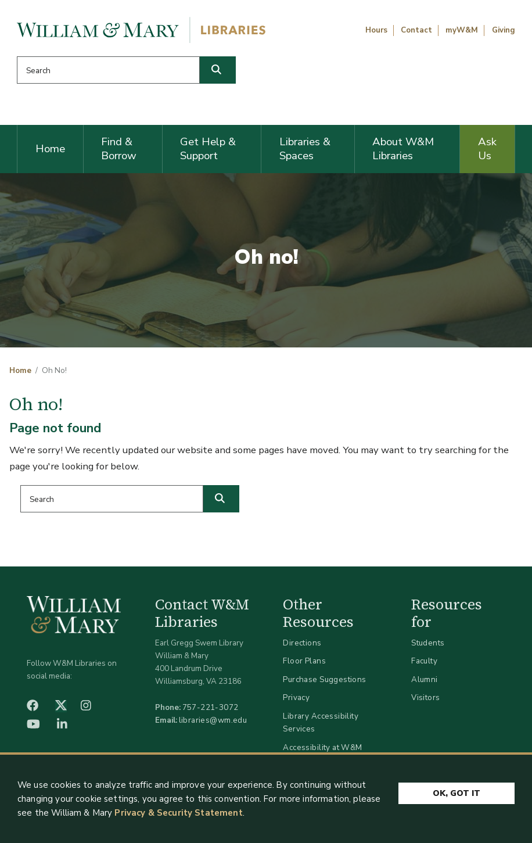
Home (50, 148)
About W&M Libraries (403, 148)
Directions (302, 642)
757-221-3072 (210, 707)
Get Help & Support (208, 148)
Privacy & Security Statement (178, 817)
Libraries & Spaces (304, 148)
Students (427, 642)
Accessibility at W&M (322, 747)
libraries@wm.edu (213, 720)
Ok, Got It (456, 797)
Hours (376, 30)
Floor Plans (304, 660)
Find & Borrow (118, 148)
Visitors (425, 697)
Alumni (424, 679)
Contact (416, 30)
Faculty (424, 660)
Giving (503, 30)
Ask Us (487, 148)
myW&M (461, 30)
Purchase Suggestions (324, 679)
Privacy (296, 697)
